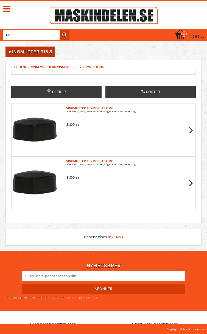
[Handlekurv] (189, 37)
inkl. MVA (116, 237)
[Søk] (64, 35)
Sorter (153, 91)
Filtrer (59, 91)
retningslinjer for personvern (81, 297)
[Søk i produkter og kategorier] (35, 35)
